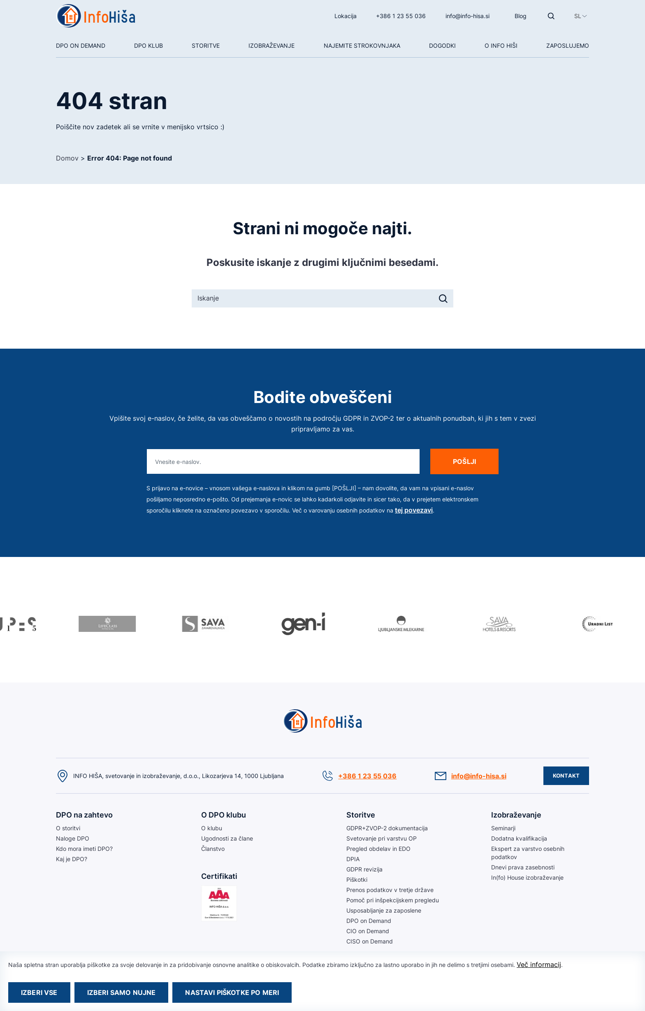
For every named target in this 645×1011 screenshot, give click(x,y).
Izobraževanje (271, 45)
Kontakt (566, 775)
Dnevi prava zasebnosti (523, 867)
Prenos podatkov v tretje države (390, 889)
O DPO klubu (223, 815)
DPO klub (148, 45)
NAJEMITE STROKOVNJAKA (362, 45)
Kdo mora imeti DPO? (84, 848)
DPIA (353, 858)
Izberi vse (39, 992)
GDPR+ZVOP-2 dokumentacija (387, 828)
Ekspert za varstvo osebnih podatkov (527, 852)
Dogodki (442, 45)
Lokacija (345, 15)
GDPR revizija (364, 869)
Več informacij (539, 964)
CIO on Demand (367, 930)
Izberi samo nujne (121, 992)
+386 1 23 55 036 (401, 15)
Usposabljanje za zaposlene (383, 910)
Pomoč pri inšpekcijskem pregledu (392, 900)
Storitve (206, 45)
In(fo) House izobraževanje (527, 877)
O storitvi (68, 828)
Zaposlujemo (567, 45)
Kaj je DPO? (71, 858)
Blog (521, 15)
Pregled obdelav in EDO (378, 848)
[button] (577, 15)
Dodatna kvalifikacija (519, 838)
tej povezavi (414, 510)
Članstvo (213, 848)
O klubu (211, 828)
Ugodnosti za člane (227, 838)
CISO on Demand (369, 941)
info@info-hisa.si (467, 15)
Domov (67, 158)
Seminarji (503, 828)
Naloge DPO (72, 838)
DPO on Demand (368, 920)
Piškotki (356, 879)
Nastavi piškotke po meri (232, 992)
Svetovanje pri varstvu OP (381, 838)
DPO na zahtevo (84, 815)
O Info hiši (501, 45)
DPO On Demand (80, 45)
